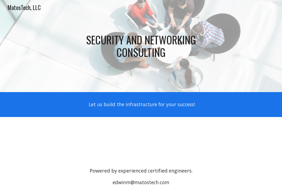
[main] (141, 45)
